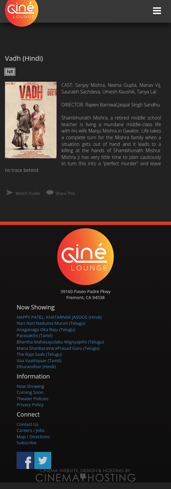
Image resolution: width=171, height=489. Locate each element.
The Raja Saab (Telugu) (39, 354)
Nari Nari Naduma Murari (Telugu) (51, 323)
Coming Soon (30, 392)
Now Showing (30, 386)
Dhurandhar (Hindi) (36, 366)
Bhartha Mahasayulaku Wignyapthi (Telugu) (60, 342)
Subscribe (26, 443)
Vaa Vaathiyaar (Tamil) (39, 360)
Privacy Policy (30, 405)
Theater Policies (33, 399)
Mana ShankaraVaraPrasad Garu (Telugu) (58, 348)
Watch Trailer (28, 193)
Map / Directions (33, 437)
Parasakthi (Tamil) (35, 335)
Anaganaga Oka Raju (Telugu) (46, 329)
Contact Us (28, 424)
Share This (65, 193)
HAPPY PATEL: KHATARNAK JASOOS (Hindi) (59, 317)
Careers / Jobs (31, 430)
